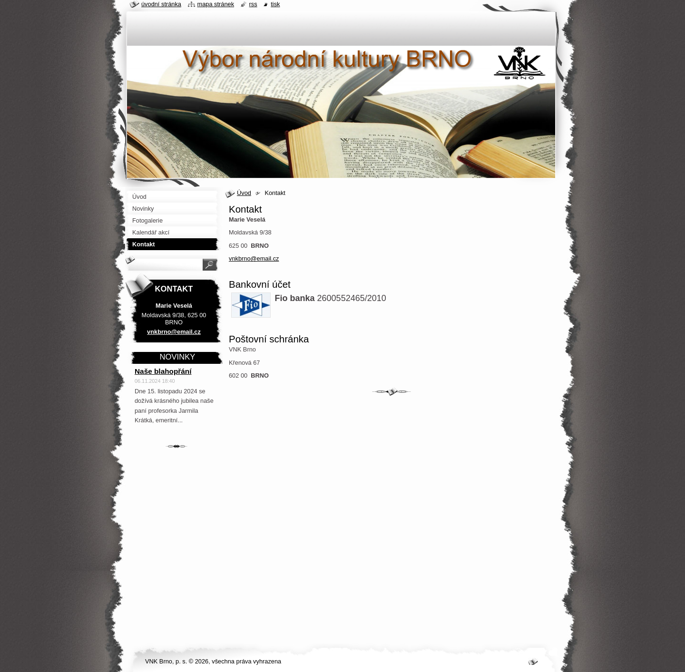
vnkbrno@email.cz (254, 258)
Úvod (244, 192)
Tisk (275, 4)
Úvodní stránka (161, 4)
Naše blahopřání (163, 371)
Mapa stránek (216, 4)
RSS (253, 4)
